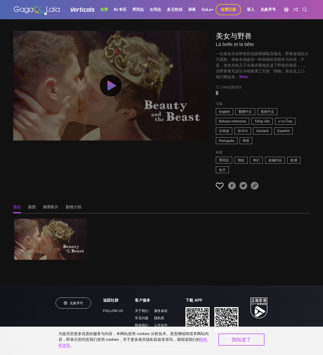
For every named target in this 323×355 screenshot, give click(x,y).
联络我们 (141, 325)
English (224, 112)
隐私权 (159, 318)
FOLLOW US (113, 311)
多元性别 (174, 9)
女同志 (155, 9)
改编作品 (275, 160)
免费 (104, 9)
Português (226, 141)
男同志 (138, 9)
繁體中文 (245, 112)
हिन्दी (246, 141)
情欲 (241, 160)
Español (283, 131)
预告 (17, 207)
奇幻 (256, 160)
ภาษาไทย (285, 121)
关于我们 (141, 311)
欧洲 (293, 160)
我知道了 (241, 339)
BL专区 (120, 9)
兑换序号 (268, 9)
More (243, 77)
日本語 (224, 131)
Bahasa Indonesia (232, 121)
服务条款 (161, 311)
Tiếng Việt (262, 121)
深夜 (192, 9)
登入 (251, 9)
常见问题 (141, 318)
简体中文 (267, 112)
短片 (222, 170)
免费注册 (228, 9)
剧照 (32, 207)
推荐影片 (51, 207)
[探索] (295, 9)
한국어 (243, 131)
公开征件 (161, 325)
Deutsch (262, 131)
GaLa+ (207, 9)
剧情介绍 (73, 207)
